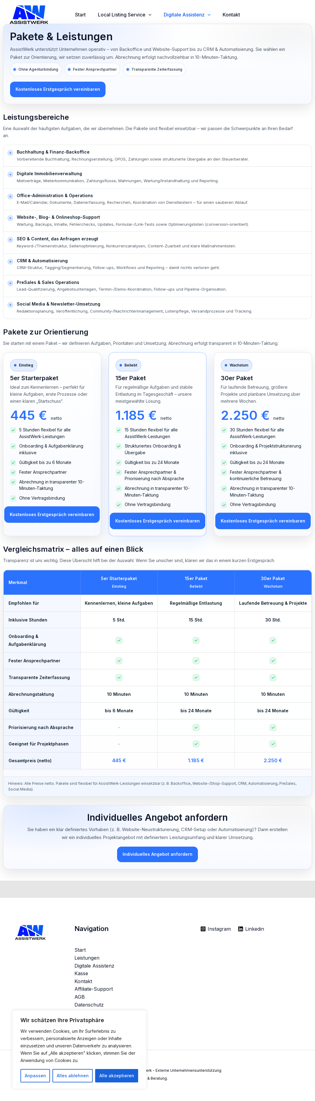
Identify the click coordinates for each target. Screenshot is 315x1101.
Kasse (81, 976)
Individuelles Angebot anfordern (157, 856)
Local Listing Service (128, 15)
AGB (79, 999)
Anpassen (35, 1075)
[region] (79, 1049)
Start (81, 15)
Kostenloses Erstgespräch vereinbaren (58, 89)
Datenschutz (89, 1007)
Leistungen (86, 960)
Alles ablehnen (73, 1075)
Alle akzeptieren (116, 1075)
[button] (152, 15)
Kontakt (240, 15)
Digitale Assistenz (193, 15)
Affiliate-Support (93, 991)
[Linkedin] (252, 931)
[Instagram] (216, 931)
